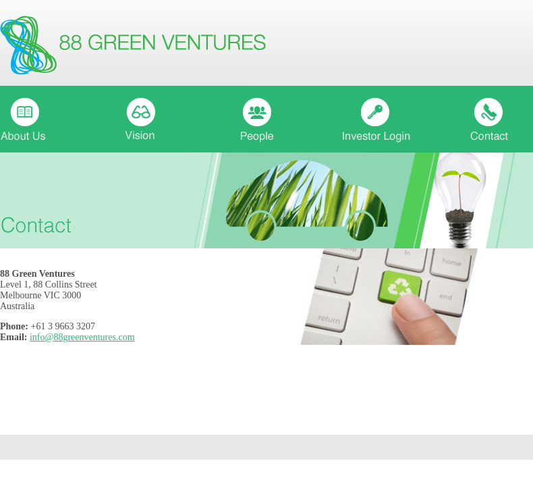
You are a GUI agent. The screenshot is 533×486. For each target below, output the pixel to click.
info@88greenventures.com (82, 337)
